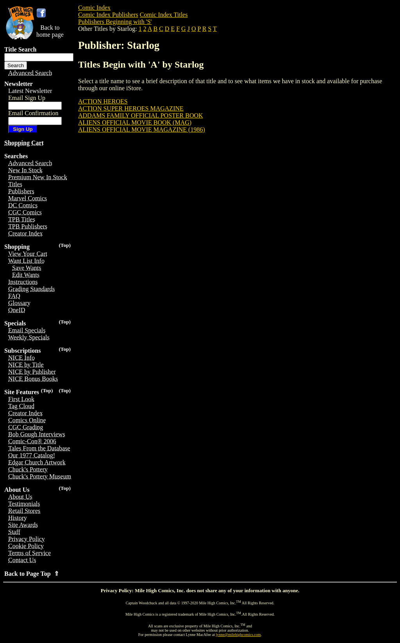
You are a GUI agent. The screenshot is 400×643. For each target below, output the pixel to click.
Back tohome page (50, 31)
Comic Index (94, 7)
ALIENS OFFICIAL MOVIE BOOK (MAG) (134, 122)
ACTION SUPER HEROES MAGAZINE (131, 108)
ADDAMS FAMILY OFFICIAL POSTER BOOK (140, 115)
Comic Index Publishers (108, 14)
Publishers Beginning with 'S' (115, 21)
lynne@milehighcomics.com (238, 634)
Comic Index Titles (164, 14)
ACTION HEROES (103, 101)
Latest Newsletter (30, 91)
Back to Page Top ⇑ (31, 573)
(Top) (65, 245)
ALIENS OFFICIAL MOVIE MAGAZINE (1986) (141, 129)
